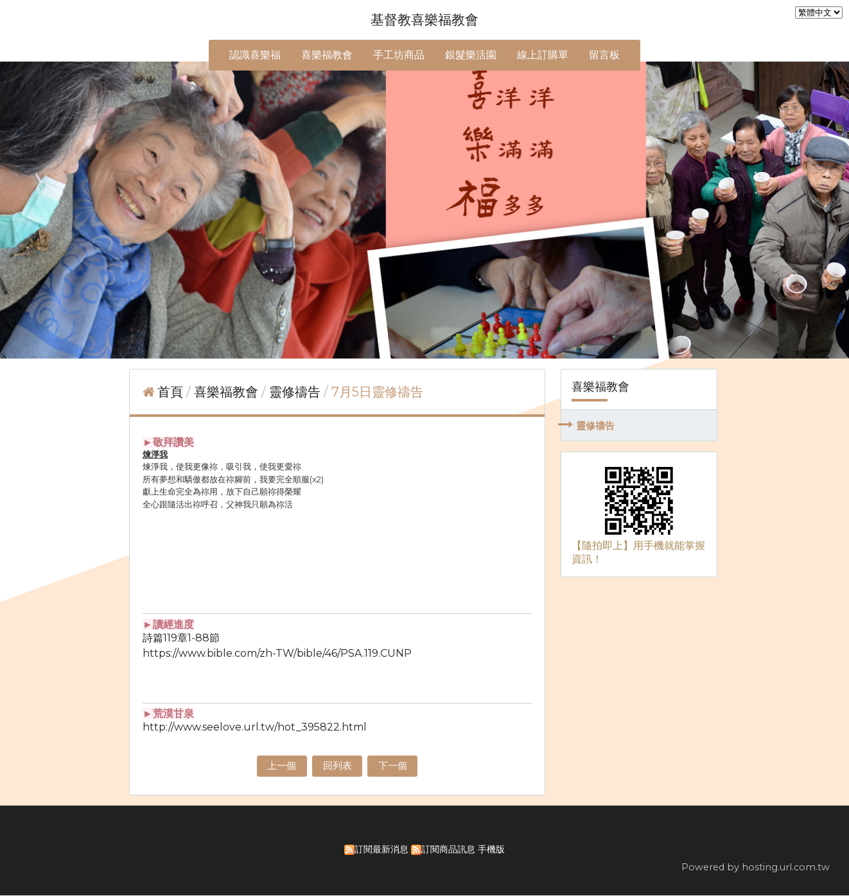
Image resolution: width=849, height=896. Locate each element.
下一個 (395, 766)
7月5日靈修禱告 (377, 392)
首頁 (170, 392)
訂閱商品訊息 (448, 850)
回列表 (337, 766)
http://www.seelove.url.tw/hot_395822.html (255, 727)
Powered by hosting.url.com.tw (755, 868)
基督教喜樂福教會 (424, 20)
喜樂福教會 (227, 392)
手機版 (491, 850)
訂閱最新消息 (381, 850)
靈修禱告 (595, 425)
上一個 (278, 766)
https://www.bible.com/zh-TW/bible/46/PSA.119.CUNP (277, 653)
